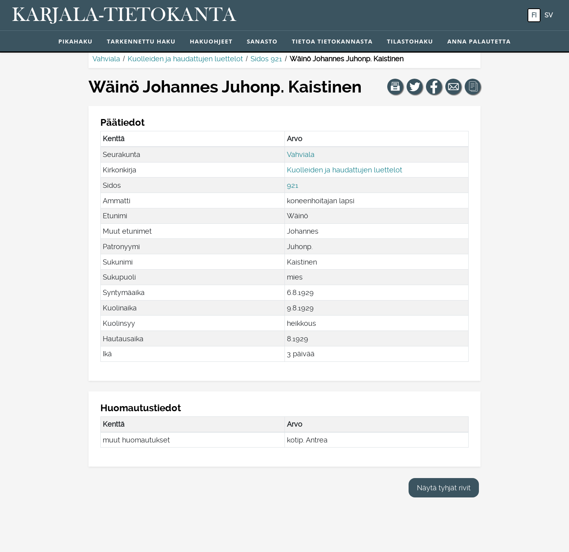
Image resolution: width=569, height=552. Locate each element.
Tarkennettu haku (141, 41)
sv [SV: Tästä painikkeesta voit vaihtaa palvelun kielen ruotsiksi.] (549, 15)
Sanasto (262, 41)
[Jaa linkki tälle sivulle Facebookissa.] (434, 87)
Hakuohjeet (211, 41)
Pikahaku (75, 41)
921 (292, 185)
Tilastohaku (410, 41)
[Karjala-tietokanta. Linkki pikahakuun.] (124, 15)
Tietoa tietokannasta (332, 41)
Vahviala (106, 59)
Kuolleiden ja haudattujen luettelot (185, 59)
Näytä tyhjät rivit (444, 488)
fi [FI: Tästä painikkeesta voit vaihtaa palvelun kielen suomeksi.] (534, 15)
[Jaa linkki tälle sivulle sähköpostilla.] (453, 87)
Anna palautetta (479, 41)
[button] (395, 87)
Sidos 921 (266, 59)
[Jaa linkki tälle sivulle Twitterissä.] (414, 87)
